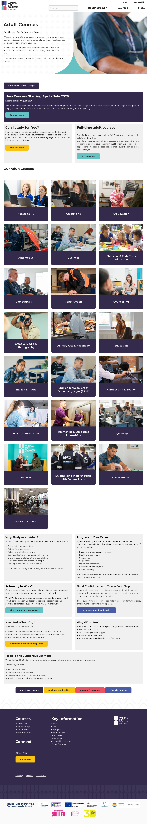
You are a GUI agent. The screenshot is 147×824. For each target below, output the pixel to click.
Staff (84, 2)
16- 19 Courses (88, 156)
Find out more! (17, 115)
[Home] (20, 6)
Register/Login (97, 7)
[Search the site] (75, 8)
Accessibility (139, 2)
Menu (141, 7)
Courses (122, 7)
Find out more (17, 147)
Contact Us (126, 2)
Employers (113, 2)
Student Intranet (72, 2)
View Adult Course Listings (21, 85)
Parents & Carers (97, 2)
